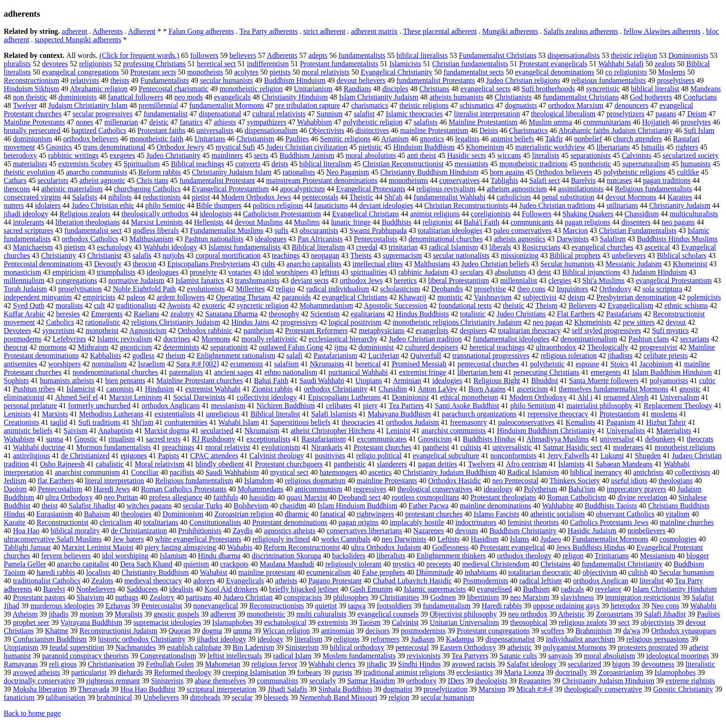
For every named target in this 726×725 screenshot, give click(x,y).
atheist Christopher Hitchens (333, 431)
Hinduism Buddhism (424, 147)
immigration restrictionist (643, 597)
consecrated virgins (32, 197)
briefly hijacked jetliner (303, 589)
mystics (404, 564)
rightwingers (375, 514)
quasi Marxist (307, 497)
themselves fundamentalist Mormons (613, 389)
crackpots (234, 564)
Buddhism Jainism (306, 155)
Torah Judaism (25, 289)
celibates (339, 406)
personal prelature (30, 406)
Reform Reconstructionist (301, 547)
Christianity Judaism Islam (232, 172)
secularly (322, 681)
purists (342, 672)
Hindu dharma (219, 556)
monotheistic (266, 614)
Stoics (619, 364)
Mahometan (222, 664)
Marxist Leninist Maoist (98, 547)
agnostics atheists (290, 531)
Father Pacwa (428, 506)
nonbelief (588, 139)
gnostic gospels (176, 614)
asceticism (532, 389)
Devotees (17, 330)
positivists (330, 456)
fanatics (191, 122)
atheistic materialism (72, 189)
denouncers (631, 105)
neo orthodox (527, 614)
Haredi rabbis (502, 606)
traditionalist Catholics (46, 581)
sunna (54, 439)
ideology (270, 639)
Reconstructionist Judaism (118, 631)
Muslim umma (550, 122)
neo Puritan (121, 497)
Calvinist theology (276, 456)
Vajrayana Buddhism (91, 622)
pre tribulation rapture (307, 105)
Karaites (679, 197)
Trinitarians (612, 556)
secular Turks (203, 506)
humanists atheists (67, 381)
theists (119, 80)
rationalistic (102, 322)
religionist (437, 222)
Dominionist (410, 397)
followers (204, 55)
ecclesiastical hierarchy (343, 339)
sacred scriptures (28, 230)
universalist (617, 439)
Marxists (55, 414)
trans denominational (114, 147)
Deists (488, 130)
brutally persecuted (32, 130)
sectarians (694, 339)
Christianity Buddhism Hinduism (429, 172)
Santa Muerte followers (603, 381)
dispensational (220, 114)
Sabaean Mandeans (623, 464)
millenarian (121, 122)
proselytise (490, 289)
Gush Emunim (371, 589)
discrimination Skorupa (286, 556)
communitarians (607, 122)
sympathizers (266, 122)
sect (624, 622)
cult (99, 305)
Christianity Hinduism (295, 97)
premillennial (158, 105)
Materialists (673, 431)
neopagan (325, 255)
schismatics (477, 105)
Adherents (108, 31)
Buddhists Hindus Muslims (677, 239)
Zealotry (162, 597)
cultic (707, 381)
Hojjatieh (656, 122)
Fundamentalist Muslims (226, 230)
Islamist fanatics (199, 280)
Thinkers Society (575, 481)
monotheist (102, 330)
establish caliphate (194, 647)
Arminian (407, 381)
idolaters (48, 205)
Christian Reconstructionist (403, 164)
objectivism (599, 572)
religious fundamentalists (608, 80)
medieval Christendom (495, 564)
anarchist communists (453, 431)
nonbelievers (646, 531)
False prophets (383, 572)
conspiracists (303, 597)
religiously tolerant (353, 564)
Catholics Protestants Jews (609, 522)
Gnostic (85, 439)
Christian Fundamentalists (638, 230)
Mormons (215, 339)
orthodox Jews (361, 280)
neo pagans (678, 222)
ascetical (657, 247)
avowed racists (474, 664)
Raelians (146, 314)
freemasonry (468, 422)
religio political (378, 456)
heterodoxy (20, 155)
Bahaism (97, 514)
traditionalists (136, 305)
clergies (559, 280)
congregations (76, 280)
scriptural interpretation (222, 689)
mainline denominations (495, 506)
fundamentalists (361, 55)
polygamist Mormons (575, 647)
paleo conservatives (523, 230)
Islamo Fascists (496, 514)
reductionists (162, 197)
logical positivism (355, 322)
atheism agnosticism (517, 189)
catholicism (514, 197)
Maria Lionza (524, 672)
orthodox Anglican (601, 581)
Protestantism (620, 414)
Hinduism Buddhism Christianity (546, 431)
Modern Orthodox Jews (256, 197)
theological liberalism (563, 114)
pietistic (370, 147)
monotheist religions (685, 447)
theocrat (16, 347)
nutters (14, 205)
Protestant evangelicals (553, 64)
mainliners (227, 155)
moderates (628, 447)
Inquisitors (572, 289)
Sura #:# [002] (197, 364)
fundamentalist (166, 114)
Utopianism (21, 647)
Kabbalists (105, 355)
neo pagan (548, 322)
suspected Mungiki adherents (78, 40)
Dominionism (183, 514)
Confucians (700, 97)
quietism (196, 564)
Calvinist (405, 622)
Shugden (648, 456)
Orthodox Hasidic (454, 481)
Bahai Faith (271, 381)
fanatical (332, 514)
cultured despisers (431, 347)
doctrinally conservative (39, 681)
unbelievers (629, 255)
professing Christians (154, 64)
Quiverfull (425, 355)
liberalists (390, 556)
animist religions (435, 214)
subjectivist (540, 297)
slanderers (392, 464)
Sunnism (330, 114)
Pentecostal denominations (43, 264)
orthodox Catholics (90, 239)
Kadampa (460, 639)
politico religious (278, 205)
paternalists (186, 372)
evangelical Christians (355, 297)
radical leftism (540, 581)
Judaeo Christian (248, 597)
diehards (130, 672)
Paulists (708, 614)
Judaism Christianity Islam (88, 105)
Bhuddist (544, 381)
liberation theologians (88, 222)
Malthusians (432, 264)
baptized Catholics (98, 130)
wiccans (509, 155)
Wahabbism (314, 122)
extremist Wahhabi (213, 389)
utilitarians (622, 205)
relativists (84, 80)
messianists (471, 164)
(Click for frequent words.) (139, 55)
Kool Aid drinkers (231, 589)
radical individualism (338, 289)
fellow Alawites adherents (662, 31)
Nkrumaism (262, 431)
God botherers (651, 97)
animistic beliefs (28, 431)
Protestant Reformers (316, 330)
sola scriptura (662, 289)
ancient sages (233, 372)
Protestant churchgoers (289, 464)
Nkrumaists (327, 364)
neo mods (188, 97)
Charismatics (528, 130)
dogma (212, 631)
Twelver (25, 105)
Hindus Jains (250, 322)
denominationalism (588, 339)
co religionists (626, 72)
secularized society (691, 155)
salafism (286, 364)
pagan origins (358, 522)
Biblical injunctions (591, 272)
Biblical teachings (197, 164)
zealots (665, 64)
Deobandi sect (359, 497)
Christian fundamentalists (470, 64)
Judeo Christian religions (523, 80)
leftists (329, 272)
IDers (456, 681)
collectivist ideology (267, 397)
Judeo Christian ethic (103, 205)
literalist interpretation (487, 114)
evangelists (432, 330)
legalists (467, 139)
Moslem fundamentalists (359, 656)
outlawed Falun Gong (291, 347)
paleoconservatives (526, 422)
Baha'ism (581, 489)
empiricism (69, 272)
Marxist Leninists (157, 222)
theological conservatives (434, 489)
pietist (201, 197)
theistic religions (423, 105)
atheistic (519, 647)
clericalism (116, 522)
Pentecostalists (375, 239)
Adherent (142, 31)
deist (544, 272)
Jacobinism (656, 364)
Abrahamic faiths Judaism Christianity (615, 130)
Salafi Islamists (334, 414)
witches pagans (148, 506)
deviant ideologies (386, 205)
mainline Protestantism (434, 130)
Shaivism (90, 597)
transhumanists (257, 280)
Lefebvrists (69, 339)
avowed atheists (36, 672)
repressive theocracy (558, 414)
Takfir (554, 139)
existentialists (175, 414)
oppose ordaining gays (566, 606)
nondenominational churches (115, 372)
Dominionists (688, 55)
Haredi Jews (112, 489)
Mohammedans (260, 489)
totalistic (472, 314)
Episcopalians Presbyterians (208, 264)
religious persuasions (657, 639)
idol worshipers (285, 272)
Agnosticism (148, 330)
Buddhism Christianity (523, 531)
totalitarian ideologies (450, 230)
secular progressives (102, 114)
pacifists (182, 472)
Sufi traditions (99, 422)
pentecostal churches (488, 364)
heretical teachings (497, 347)
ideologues (162, 272)
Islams (519, 539)
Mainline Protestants (34, 122)
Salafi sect (544, 180)
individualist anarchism (580, 639)
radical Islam (292, 656)
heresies (68, 314)
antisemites (20, 364)
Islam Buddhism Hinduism (672, 372)
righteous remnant (113, 681)
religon (573, 556)
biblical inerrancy (596, 472)
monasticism (22, 272)
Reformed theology (182, 672)
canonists (120, 389)
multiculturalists (694, 214)
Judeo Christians (521, 314)
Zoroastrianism (621, 672)
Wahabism (19, 439)
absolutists (510, 272)
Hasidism (485, 539)
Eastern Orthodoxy (468, 647)
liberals (500, 247)
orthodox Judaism (412, 422)
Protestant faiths (162, 130)
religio (285, 289)
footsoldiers (394, 606)
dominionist (376, 347)
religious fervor (274, 664)
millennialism (24, 280)
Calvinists (636, 155)
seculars (472, 272)
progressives (299, 322)
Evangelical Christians (365, 214)
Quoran (180, 631)
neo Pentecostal (515, 481)
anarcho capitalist (83, 564)
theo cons (531, 289)
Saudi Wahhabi (322, 381)
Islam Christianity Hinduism (674, 589)
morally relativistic (269, 339)
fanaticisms (331, 205)
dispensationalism (271, 130)
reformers (384, 639)
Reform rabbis (159, 172)
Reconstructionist (62, 522)
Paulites (297, 139)
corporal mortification (228, 255)
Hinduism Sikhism (31, 89)
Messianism (657, 556)
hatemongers (338, 472)
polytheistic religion (372, 122)
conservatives (459, 180)
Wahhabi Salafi (621, 64)
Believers (582, 305)
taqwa (356, 606)
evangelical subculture (446, 456)
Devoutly (108, 264)
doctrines (176, 339)
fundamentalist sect (93, 230)
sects (261, 155)
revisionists (424, 656)
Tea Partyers (469, 656)
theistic (513, 305)
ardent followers (180, 297)
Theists (361, 255)
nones (84, 122)
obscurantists (319, 230)
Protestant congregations (493, 631)
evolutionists (206, 289)
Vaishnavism (493, 297)
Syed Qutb (28, 305)
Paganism (621, 422)
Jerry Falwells (568, 456)
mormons (53, 347)
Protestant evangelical (512, 547)
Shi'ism (142, 422)
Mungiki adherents (510, 31)
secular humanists (226, 80)
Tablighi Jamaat (27, 547)
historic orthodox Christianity (142, 639)
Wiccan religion (286, 631)
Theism (546, 305)
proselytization (446, 689)
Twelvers (481, 464)
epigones (133, 456)
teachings (286, 255)
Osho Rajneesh (62, 464)
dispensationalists (574, 55)
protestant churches (434, 514)
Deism (697, 114)
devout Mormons (631, 197)
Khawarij (412, 297)
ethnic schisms (686, 305)
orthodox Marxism (576, 105)
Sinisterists (167, 681)
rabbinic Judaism (423, 272)
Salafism (613, 239)
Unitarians (209, 139)
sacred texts (163, 439)
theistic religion (634, 55)
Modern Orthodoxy (538, 397)
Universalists (626, 431)
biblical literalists (422, 55)
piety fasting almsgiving (180, 547)
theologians (675, 481)
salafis (141, 255)
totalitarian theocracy (529, 330)
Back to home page (32, 713)
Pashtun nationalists (214, 239)
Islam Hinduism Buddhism (357, 506)
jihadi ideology (26, 214)
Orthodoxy (615, 289)
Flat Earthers (576, 314)
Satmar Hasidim (371, 681)
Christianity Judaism (679, 205)
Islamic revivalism (124, 339)
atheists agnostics (520, 239)
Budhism (536, 589)
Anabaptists (115, 431)
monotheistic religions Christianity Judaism (457, 322)
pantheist (436, 447)
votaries (239, 272)
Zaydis (242, 531)
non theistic (30, 97)
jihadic (377, 664)
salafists (425, 122)
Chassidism (642, 214)
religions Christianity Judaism (175, 322)
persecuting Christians (546, 372)
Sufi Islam (699, 130)
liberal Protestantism (458, 280)
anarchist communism (87, 472)
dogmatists (521, 105)
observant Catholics (625, 514)
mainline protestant (266, 572)
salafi (295, 355)
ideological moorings (677, 656)
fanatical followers (135, 97)
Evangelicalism (630, 305)
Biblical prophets (575, 255)
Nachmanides (135, 647)
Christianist (104, 255)
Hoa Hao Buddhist (147, 689)
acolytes (246, 72)
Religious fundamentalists (653, 189)
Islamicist (80, 389)
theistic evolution (29, 172)
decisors (377, 631)
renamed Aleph (625, 397)
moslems (664, 414)
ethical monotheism (469, 397)
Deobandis (447, 289)
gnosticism (136, 347)
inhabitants (480, 572)
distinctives (372, 130)
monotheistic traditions (534, 164)
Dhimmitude (435, 572)
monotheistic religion (250, 89)
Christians (434, 89)
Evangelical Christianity (396, 72)
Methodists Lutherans (111, 414)
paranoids (296, 297)
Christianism (256, 139)
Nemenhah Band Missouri (338, 697)
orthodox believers (91, 139)
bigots (621, 664)
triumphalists (116, 272)
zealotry (182, 314)
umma (242, 631)
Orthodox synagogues (683, 631)
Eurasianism (54, 514)
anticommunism (318, 489)
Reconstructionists (276, 606)
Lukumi (612, 456)
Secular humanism (686, 572)
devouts (466, 531)
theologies (136, 514)
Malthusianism (152, 239)
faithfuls (225, 497)
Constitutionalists (215, 522)
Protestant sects (153, 72)
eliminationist (24, 397)
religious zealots (583, 622)
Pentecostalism (60, 489)
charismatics (369, 105)
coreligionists (491, 214)
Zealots (102, 581)
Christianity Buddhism (154, 572)
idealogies (447, 381)
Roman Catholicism (577, 497)
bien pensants (125, 381)
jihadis (59, 614)
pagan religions (587, 222)
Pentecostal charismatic (174, 89)
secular (242, 697)
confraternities (185, 422)
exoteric (214, 305)
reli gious (63, 664)
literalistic (700, 664)
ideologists (216, 214)
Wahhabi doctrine (39, 447)
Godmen (443, 597)
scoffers (552, 631)
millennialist (518, 280)
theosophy (284, 314)
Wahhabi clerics (332, 664)
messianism (228, 406)
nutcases (619, 180)
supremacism (402, 255)
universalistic (512, 447)
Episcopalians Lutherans (344, 397)
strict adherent (324, 31)
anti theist (421, 155)
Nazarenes (428, 531)
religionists (95, 64)
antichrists (648, 472)
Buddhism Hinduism (294, 80)
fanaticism (19, 697)
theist (50, 506)
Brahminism (594, 631)
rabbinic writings (73, 155)
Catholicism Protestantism (282, 214)
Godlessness (450, 547)
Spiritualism (142, 164)
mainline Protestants (387, 481)
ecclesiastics (475, 672)
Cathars (15, 180)
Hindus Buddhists (422, 314)
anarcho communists (96, 172)
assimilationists (581, 189)
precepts (438, 564)
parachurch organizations (479, 414)
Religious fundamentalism (194, 481)
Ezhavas (118, 606)
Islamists (571, 464)
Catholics (60, 322)
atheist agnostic (102, 180)
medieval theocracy (153, 581)
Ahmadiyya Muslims (557, 439)
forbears (309, 672)
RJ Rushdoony (213, 439)
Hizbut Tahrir (666, 422)
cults (268, 264)
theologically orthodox (154, 214)
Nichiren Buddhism (286, 406)
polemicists (704, 297)
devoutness (657, 664)
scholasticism (400, 289)
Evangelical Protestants (371, 189)
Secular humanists (567, 264)
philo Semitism (532, 406)
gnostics (432, 139)
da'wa (631, 631)
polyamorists (669, 381)
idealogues (270, 239)
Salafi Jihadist (665, 614)
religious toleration (568, 355)
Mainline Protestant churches (199, 381)
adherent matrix (374, 31)
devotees (55, 64)
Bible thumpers (219, 205)
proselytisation (80, 289)
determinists (181, 347)
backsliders (348, 556)
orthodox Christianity (335, 389)
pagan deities (437, 464)
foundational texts (465, 305)
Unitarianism (313, 89)
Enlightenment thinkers (451, 556)
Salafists (84, 197)
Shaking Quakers (588, 214)
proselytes (696, 122)
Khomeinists (593, 322)
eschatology (114, 247)
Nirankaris (327, 447)
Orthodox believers (563, 172)
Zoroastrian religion (244, 514)
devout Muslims (259, 222)
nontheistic (595, 164)
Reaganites (535, 681)
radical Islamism (453, 247)
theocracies (358, 422)
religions (346, 639)
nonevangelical (215, 606)
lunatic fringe (351, 222)
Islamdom (259, 481)
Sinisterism (302, 647)
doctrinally (571, 672)
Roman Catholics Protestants (183, 489)
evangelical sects (486, 89)
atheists (286, 581)
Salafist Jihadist (92, 506)
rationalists (298, 172)
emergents (605, 372)
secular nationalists (461, 255)
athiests (225, 122)
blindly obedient (219, 464)
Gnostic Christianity (683, 689)
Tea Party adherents (268, 31)
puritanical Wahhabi (358, 372)
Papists (168, 456)
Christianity (58, 255)
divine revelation (642, 497)
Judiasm (423, 639)
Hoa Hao (26, 531)
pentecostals (320, 197)
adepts (317, 55)
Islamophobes (674, 672)
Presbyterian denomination (636, 297)
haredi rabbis (56, 572)
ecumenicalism (329, 572)
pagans (666, 114)
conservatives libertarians (364, 531)
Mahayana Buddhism (399, 414)
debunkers (660, 439)
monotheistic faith (156, 139)
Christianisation (111, 664)
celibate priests (666, 355)
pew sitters (639, 322)
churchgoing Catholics (147, 189)
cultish (638, 572)
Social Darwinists (199, 397)
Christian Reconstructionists (466, 205)
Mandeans (705, 89)
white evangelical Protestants (198, 539)
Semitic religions (345, 139)
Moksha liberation (40, 689)
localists (98, 572)
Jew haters (128, 539)
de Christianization (139, 531)
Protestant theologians (503, 497)
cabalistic (110, 464)
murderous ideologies (62, 606)
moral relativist (227, 447)
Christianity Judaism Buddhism (449, 472)
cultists (470, 447)
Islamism (173, 556)
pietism (75, 247)
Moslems (672, 72)
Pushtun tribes (34, 389)
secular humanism (447, 697)
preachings (178, 447)
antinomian (337, 631)
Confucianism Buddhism (50, 639)
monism (92, 614)
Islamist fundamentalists (244, 247)
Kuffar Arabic (24, 314)
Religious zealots (84, 214)
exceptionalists (268, 439)
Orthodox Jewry (180, 147)
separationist (229, 347)
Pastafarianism (335, 355)
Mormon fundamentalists (113, 447)
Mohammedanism (326, 305)
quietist (326, 606)
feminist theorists (533, 522)
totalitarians (160, 522)
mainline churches (687, 522)
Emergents (107, 314)
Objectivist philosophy (463, 614)
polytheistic (547, 364)
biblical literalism (325, 164)
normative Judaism (136, 280)
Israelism (151, 364)
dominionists (77, 97)
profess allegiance (175, 497)
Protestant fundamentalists (339, 64)
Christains (555, 564)
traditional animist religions (404, 672)
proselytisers (676, 80)
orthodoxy (421, 681)
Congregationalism (168, 656)
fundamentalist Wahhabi (449, 197)
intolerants (28, 222)
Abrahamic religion (99, 89)
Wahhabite (558, 506)
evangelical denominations (554, 72)
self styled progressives (606, 330)
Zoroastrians (614, 614)
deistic (159, 122)
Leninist (398, 431)
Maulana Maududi (287, 564)
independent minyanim (38, 297)
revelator (608, 589)
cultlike (688, 172)
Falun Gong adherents (201, 31)
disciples (395, 89)
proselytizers (626, 114)
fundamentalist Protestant (217, 180)
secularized (584, 664)
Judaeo (550, 539)
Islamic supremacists (435, 589)
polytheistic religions (634, 172)
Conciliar (145, 472)
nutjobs (173, 255)
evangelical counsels (388, 614)
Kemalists (580, 422)
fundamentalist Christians (581, 97)
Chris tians (153, 180)
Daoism (15, 489)
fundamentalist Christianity (622, 564)
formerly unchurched (99, 406)
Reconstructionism (31, 80)
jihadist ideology (221, 639)
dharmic (297, 514)
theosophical (529, 622)
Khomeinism (485, 147)
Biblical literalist (275, 414)
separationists (590, 155)
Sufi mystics (670, 330)
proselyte (203, 272)
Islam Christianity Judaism (379, 97)
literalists (545, 155)
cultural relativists (279, 114)
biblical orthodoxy (357, 647)
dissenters (636, 222)
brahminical (114, 697)
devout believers (361, 80)
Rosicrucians (541, 247)
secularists (53, 180)
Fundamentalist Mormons (610, 539)
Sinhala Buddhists (345, 689)
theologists (491, 681)
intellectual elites (377, 264)
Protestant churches (383, 447)
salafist (364, 114)
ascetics (380, 472)
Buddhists (396, 222)
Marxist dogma (166, 431)
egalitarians (367, 314)
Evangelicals (245, 581)
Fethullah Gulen (170, 664)
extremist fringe (422, 372)
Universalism (679, 397)
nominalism (109, 364)
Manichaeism (33, 247)
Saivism (75, 431)
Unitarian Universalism (464, 622)
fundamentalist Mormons (226, 105)
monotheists (205, 72)
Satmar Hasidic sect (572, 447)
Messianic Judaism (634, 264)
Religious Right (496, 381)
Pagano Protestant (335, 581)
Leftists (449, 539)
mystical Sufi (235, 147)
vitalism (678, 514)
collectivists (692, 472)
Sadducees (142, 589)
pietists (279, 72)
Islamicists (405, 64)
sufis (281, 230)
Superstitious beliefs (300, 422)
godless (143, 355)
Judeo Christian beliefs (495, 264)
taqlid (58, 422)
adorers (204, 581)
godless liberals (156, 230)
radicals (572, 589)
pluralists (17, 64)
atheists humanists (456, 97)
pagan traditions (667, 180)
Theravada (94, 689)
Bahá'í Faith (481, 222)
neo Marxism (530, 597)
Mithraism (93, 347)
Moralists (129, 614)
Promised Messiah (419, 364)
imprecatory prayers (636, 489)
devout (676, 322)
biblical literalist (655, 89)
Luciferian (383, 355)
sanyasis (560, 656)
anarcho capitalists (314, 264)
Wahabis (240, 547)
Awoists (179, 305)
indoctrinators (475, 522)
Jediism (15, 481)
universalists (214, 130)
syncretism (59, 330)
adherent (74, 31)
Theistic (361, 197)
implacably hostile (417, 522)
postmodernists (423, 631)
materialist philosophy (599, 406)
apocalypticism (302, 189)
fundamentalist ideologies (511, 339)
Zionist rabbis (272, 389)
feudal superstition (77, 647)
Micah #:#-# (535, 689)
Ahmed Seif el (76, 397)
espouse (587, 364)
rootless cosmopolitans (425, 497)
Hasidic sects (466, 155)
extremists (333, 622)
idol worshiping (125, 556)
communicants (531, 222)
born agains (507, 172)
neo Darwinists (404, 539)
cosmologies (677, 539)
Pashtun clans (648, 339)
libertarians (613, 147)
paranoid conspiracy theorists (85, 656)
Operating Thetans (243, 297)
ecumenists (246, 364)
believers (242, 55)
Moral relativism (159, 464)
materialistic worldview (550, 147)
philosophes (351, 597)
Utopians (368, 381)
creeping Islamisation (254, 672)
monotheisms (408, 180)
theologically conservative (603, 689)
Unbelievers (161, 697)
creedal (366, 247)
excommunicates (382, 439)
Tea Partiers (406, 406)
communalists (277, 681)
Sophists (16, 381)
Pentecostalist (161, 606)
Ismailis (652, 147)
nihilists (120, 197)
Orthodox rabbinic (205, 330)
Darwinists (572, 239)
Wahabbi (703, 606)
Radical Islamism (533, 472)
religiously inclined (281, 539)
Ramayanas (21, 664)
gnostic (690, 389)
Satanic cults (518, 656)
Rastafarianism (323, 439)
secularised (216, 431)
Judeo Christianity (173, 155)
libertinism (483, 597)
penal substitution (568, 197)
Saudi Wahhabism (232, 472)
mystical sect (289, 472)
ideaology (498, 489)
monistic (450, 297)
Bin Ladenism (253, 647)
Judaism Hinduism (659, 272)
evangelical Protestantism (674, 280)
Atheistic (571, 614)
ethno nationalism (290, 372)
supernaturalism (646, 164)
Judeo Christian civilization (307, 147)
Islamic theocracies (414, 114)
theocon (144, 264)
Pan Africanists (320, 239)
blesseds (276, 697)
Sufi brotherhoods (548, 89)
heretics (405, 280)
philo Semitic (165, 205)
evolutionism (281, 447)
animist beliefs (512, 139)
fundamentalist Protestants (435, 80)
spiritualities (368, 272)
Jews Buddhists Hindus (590, 547)
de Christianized (85, 456)
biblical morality (75, 531)
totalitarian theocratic (539, 572)
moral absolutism (609, 656)
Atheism (25, 614)
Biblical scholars (682, 255)
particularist (88, 672)
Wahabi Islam (238, 422)
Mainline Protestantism (483, 122)
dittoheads (205, 697)
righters (687, 147)
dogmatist (398, 689)
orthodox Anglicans (171, 406)
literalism (308, 639)
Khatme (57, 631)
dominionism (32, 139)
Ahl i (584, 397)
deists (279, 164)
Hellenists (209, 222)
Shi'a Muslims (603, 280)
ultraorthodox (556, 347)
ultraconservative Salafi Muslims (53, 539)
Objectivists (326, 130)
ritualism (121, 439)
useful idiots (629, 481)
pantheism (259, 330)
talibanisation (66, 697)
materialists (30, 164)
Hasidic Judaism (592, 531)
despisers (473, 330)
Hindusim (159, 389)
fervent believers (66, 556)
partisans (199, 597)
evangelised (494, 589)
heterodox (625, 606)
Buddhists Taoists (611, 506)
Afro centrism (526, 464)
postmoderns (23, 339)
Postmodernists (485, 581)
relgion (398, 697)
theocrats (700, 439)
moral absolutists (370, 155)
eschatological (285, 622)
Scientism (324, 314)
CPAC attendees (214, 456)
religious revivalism (446, 189)
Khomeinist (690, 264)
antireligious (31, 456)
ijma (340, 347)
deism (576, 297)
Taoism (370, 622)
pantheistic (350, 464)
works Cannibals (345, 539)
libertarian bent (479, 372)
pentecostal (412, 647)
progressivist (658, 347)
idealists (181, 589)
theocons (17, 189)
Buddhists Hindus (489, 439)
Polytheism (540, 489)
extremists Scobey (85, 164)
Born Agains (487, 389)
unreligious (222, 414)
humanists (696, 164)
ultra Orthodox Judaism (386, 547)
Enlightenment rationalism (235, 355)
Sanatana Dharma (231, 314)
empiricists (99, 297)
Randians (357, 89)
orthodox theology (524, 556)
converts (247, 164)
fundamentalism (446, 606)
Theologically (607, 347)
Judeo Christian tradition (425, 339)
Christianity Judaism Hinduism (608, 681)
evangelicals (232, 97)
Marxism (492, 689)
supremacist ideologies (167, 622)
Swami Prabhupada (378, 230)
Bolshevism (251, 506)
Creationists (21, 422)
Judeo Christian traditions (557, 205)
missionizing (519, 255)
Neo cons (665, 606)
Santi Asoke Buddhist (467, 406)
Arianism (395, 139)
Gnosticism (435, 439)
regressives (369, 489)
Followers (536, 214)
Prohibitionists (199, 531)
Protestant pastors (39, 597)
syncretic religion (262, 305)
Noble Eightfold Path (144, 289)
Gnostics (59, 147)
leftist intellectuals (234, 656)
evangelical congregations (80, 72)
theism (176, 355)
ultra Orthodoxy (69, 497)
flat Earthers (56, 481)
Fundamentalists (164, 80)
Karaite (14, 522)
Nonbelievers (95, 589)
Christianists (513, 97)
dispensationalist (510, 639)
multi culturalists (321, 614)
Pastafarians (624, 314)
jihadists (620, 355)
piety (370, 406)
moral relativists (325, 72)
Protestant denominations (289, 522)
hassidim (262, 497)
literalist (651, 581)
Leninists (17, 414)
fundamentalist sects (474, 72)
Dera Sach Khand (146, 564)
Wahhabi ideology (170, 247)
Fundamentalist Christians (498, 55)
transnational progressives (491, 355)
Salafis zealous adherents (581, 31)
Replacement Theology (678, 406)
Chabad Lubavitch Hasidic (412, 581)
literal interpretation (114, 481)
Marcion (575, 230)
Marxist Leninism (135, 397)
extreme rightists (690, 681)
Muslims (307, 222)
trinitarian (403, 247)
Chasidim (393, 389)
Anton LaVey (437, 389)
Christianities (399, 597)
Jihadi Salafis (287, 689)
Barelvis (583, 180)
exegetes (122, 155)
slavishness (577, 597)
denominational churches (445, 239)
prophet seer (31, 622)
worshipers (64, 364)
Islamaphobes (232, 622)
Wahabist (213, 572)
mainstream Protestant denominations (322, 180)
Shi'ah (393, 197)
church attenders (637, 139)
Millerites (250, 289)
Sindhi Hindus (419, 664)
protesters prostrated (648, 647)
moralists (69, 305)
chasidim (293, 506)
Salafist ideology (532, 664)
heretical (368, 364)
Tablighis (504, 180)
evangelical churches (602, 247)
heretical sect (216, 64)
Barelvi (54, 589)
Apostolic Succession (395, 305)
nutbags (126, 597)
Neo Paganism (347, 172)
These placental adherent (440, 31)
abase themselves (220, 681)
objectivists (658, 622)
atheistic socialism (557, 514)
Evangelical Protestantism (230, 189)
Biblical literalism (318, 247)
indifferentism (267, 64)
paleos (135, 297)
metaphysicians (382, 330)
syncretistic (603, 89)
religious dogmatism (315, 481)
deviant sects (309, 280)
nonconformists (513, 456)
